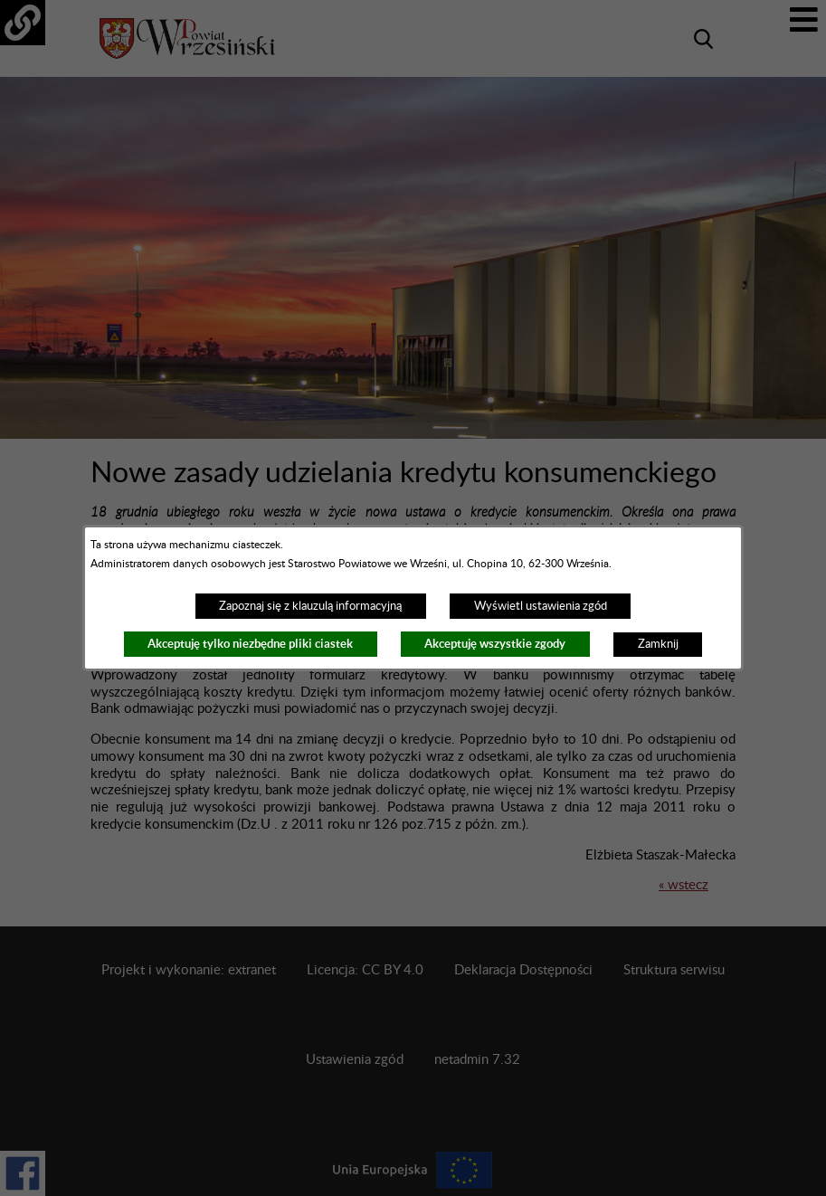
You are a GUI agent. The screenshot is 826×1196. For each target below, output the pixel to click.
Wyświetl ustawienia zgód (540, 606)
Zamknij (658, 644)
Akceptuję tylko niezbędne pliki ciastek (250, 643)
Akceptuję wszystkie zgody (494, 643)
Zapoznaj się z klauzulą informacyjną (310, 606)
